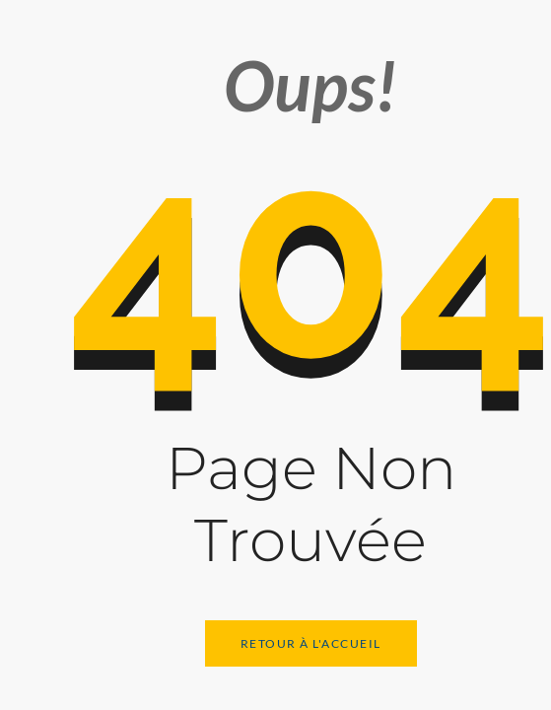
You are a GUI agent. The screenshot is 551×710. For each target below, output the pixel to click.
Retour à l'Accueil (311, 643)
